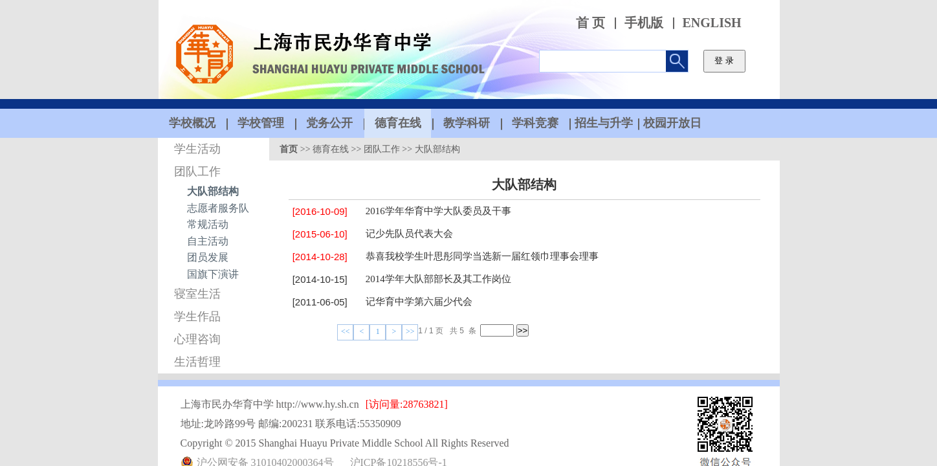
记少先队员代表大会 (409, 233)
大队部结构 (213, 191)
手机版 (643, 23)
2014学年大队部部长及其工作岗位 (438, 279)
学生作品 (197, 316)
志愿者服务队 (218, 208)
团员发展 (207, 257)
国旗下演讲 (213, 274)
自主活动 (207, 241)
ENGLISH (712, 23)
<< (345, 331)
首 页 (590, 23)
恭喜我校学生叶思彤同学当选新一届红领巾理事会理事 (482, 256)
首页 (289, 149)
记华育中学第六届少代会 (419, 301)
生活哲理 (197, 361)
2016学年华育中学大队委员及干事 (438, 211)
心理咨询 (197, 339)
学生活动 (197, 148)
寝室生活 (197, 293)
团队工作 (197, 171)
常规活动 (207, 224)
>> (410, 331)
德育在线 (331, 149)
